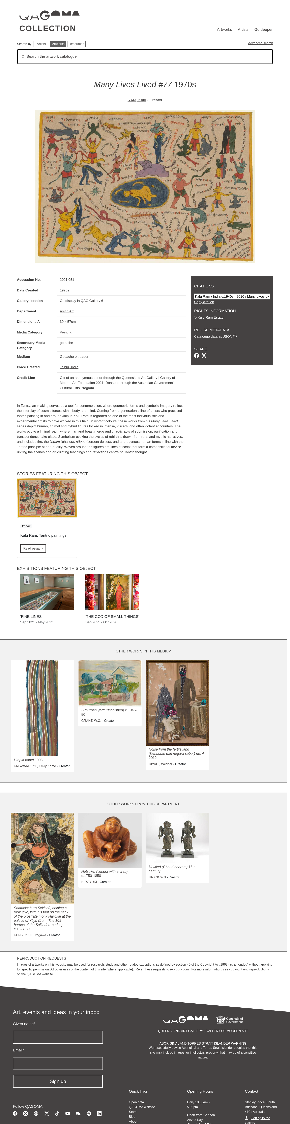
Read (31, 548)
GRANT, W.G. (91, 720)
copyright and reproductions (249, 969)
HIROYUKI (89, 882)
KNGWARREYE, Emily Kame (35, 766)
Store (133, 1112)
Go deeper (263, 29)
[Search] (145, 56)
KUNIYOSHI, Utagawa (30, 935)
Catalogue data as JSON (213, 336)
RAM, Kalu (137, 100)
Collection (47, 28)
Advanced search (260, 43)
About (133, 1121)
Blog (132, 1116)
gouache (66, 343)
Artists (243, 29)
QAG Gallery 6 (92, 301)
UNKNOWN (157, 877)
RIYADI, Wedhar (160, 764)
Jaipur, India (69, 367)
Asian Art (67, 311)
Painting (66, 332)
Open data (136, 1102)
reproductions (180, 969)
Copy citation (204, 302)
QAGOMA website (142, 1107)
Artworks (224, 29)
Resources (76, 44)
